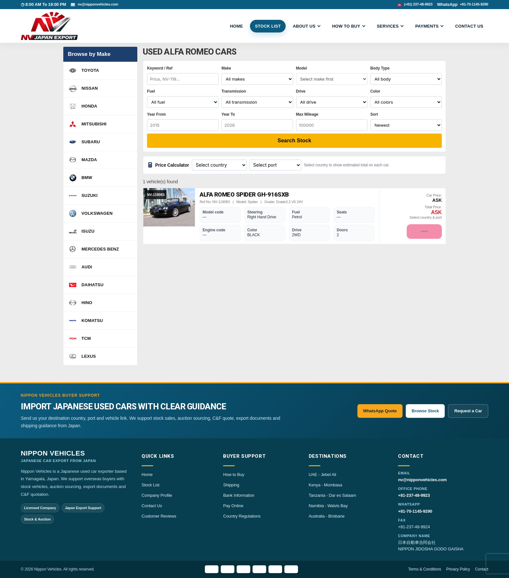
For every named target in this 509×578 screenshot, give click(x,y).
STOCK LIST (268, 26)
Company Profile (157, 495)
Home (236, 26)
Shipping (231, 484)
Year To (228, 114)
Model (301, 68)
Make (226, 68)
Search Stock (294, 140)
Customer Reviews (159, 516)
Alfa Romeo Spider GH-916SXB (240, 194)
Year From (156, 114)
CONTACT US (469, 26)
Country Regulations (241, 516)
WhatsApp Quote (380, 410)
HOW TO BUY (346, 26)
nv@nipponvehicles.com (102, 4)
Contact (481, 569)
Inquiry (424, 231)
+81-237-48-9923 (414, 495)
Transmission (233, 91)
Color (375, 91)
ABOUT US (304, 26)
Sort (374, 114)
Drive (300, 91)
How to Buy (233, 474)
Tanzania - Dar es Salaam (332, 495)
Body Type (380, 68)
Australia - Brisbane (327, 516)
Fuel (151, 91)
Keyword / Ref (159, 68)
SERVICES (388, 26)
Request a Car (468, 410)
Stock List (150, 484)
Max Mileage (307, 114)
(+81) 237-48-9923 (409, 4)
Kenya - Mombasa (325, 484)
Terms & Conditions (424, 569)
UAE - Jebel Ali (322, 474)
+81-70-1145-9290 (471, 4)
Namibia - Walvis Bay (328, 505)
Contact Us (152, 505)
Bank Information (238, 495)
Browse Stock (425, 410)
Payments (427, 26)
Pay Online (233, 505)
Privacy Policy (458, 569)
